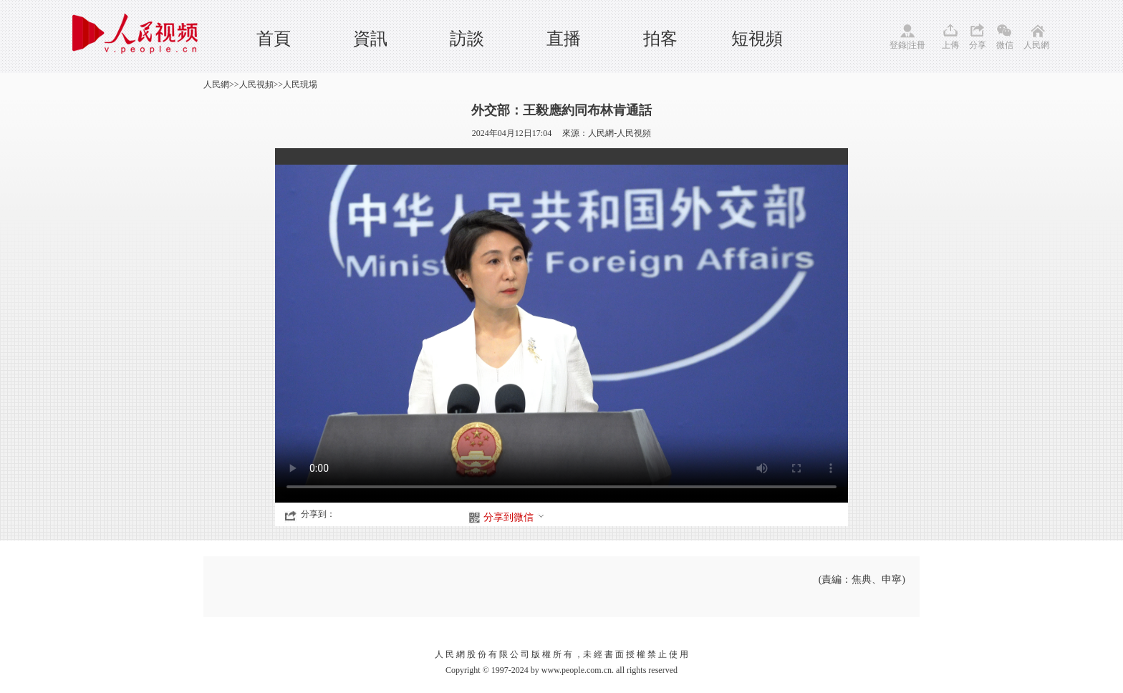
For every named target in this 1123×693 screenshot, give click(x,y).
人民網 (1036, 45)
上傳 (950, 45)
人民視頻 (256, 84)
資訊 (370, 38)
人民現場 (300, 84)
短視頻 (757, 38)
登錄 (898, 45)
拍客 (660, 38)
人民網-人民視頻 (619, 133)
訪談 (467, 38)
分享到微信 (514, 517)
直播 (563, 38)
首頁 (273, 38)
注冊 (916, 45)
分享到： (318, 514)
